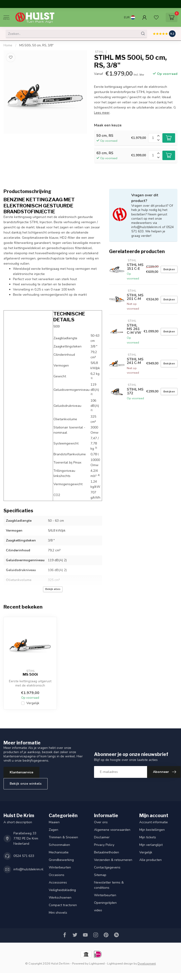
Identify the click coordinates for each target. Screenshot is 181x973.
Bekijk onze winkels (25, 783)
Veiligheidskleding (62, 890)
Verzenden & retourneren (113, 860)
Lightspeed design (120, 963)
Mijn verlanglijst (151, 845)
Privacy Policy (104, 845)
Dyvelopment (147, 963)
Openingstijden (105, 902)
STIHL (99, 52)
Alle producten (150, 860)
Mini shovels (58, 912)
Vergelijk (32, 703)
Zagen (53, 830)
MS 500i (30, 674)
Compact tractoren (63, 905)
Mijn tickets (147, 837)
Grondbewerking (61, 860)
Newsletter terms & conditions (109, 885)
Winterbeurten (60, 867)
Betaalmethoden (106, 852)
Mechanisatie (59, 852)
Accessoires (58, 882)
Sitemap (100, 875)
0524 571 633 (23, 856)
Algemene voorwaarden (112, 830)
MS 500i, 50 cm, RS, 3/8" (36, 45)
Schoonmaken (59, 845)
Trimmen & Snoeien (63, 837)
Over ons (101, 822)
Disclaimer (102, 837)
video (98, 910)
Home (8, 45)
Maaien (54, 822)
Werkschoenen (60, 897)
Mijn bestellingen (152, 830)
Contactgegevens (107, 867)
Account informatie (153, 822)
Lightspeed (97, 963)
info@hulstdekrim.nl (28, 869)
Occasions (56, 875)
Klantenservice (21, 772)
